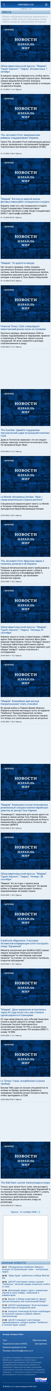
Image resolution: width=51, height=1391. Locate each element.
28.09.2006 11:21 (7, 1036)
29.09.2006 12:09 (7, 515)
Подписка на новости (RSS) (15, 1344)
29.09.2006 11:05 (7, 722)
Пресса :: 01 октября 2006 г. (24, 1212)
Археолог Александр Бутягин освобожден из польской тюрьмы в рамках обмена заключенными (26, 1313)
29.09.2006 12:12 (7, 451)
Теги (5, 1340)
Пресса (6, 12)
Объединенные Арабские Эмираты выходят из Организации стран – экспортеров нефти (25, 1269)
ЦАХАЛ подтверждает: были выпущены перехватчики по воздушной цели (25, 1306)
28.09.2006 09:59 (7, 1099)
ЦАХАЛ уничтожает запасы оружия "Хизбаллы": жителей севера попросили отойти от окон (26, 1284)
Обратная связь (40, 1340)
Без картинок (41, 1344)
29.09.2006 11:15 (7, 656)
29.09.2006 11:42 (7, 582)
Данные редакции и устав (14, 1347)
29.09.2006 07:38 (7, 828)
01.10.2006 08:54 (7, 218)
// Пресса (17, 89)
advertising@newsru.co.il (22, 1351)
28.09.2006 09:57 (7, 1206)
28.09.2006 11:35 (7, 964)
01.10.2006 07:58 (7, 281)
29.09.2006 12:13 (7, 347)
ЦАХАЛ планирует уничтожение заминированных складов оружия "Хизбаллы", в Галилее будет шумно (25, 1322)
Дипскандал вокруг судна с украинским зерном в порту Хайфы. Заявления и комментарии (24, 1292)
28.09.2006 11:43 (7, 895)
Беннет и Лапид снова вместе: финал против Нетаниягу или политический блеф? (24, 1300)
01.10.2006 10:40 (7, 154)
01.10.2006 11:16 (7, 89)
